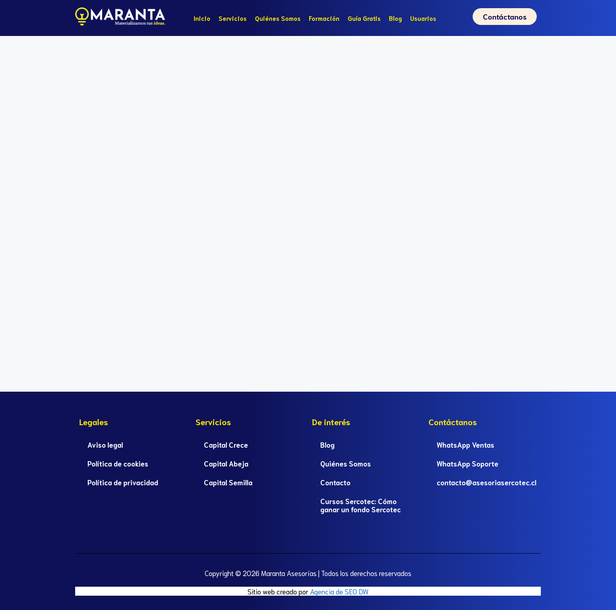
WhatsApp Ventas (465, 444)
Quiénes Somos (278, 18)
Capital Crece (226, 444)
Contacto (335, 482)
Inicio (202, 18)
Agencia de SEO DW (339, 591)
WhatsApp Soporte (467, 463)
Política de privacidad (122, 482)
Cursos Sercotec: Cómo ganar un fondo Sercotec (360, 505)
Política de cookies (117, 463)
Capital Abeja (226, 463)
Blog (395, 18)
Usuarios (423, 18)
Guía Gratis (364, 18)
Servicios (233, 18)
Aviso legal (105, 444)
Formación (324, 18)
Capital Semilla (228, 482)
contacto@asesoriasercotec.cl (486, 482)
